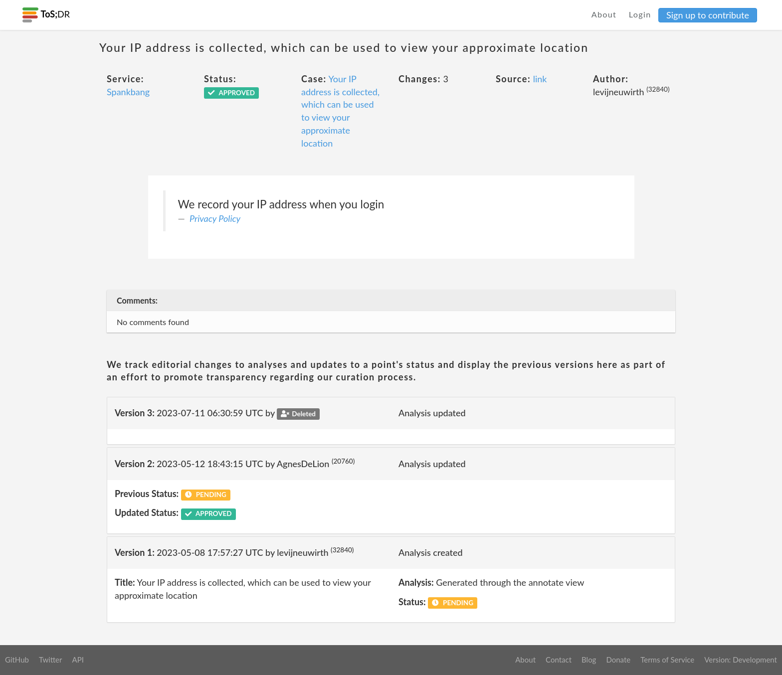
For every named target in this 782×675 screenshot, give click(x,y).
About (604, 14)
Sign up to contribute (707, 14)
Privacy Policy (215, 218)
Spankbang (128, 91)
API (77, 659)
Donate (618, 659)
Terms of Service (667, 659)
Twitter (50, 659)
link (540, 78)
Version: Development (740, 659)
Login (640, 14)
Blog (589, 659)
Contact (559, 659)
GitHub (17, 659)
